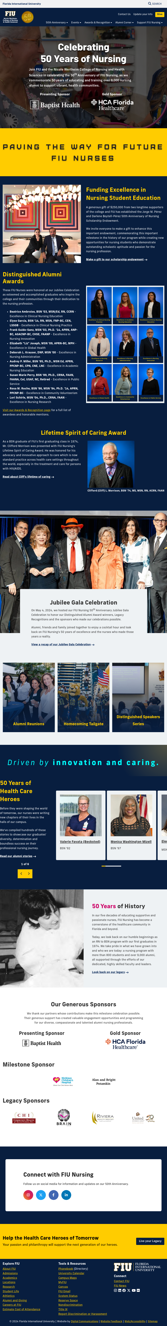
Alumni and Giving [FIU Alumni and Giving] (15, 1300)
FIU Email (64, 1291)
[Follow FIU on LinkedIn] (120, 1291)
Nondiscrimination (70, 1305)
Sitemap (153, 1321)
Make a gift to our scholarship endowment (115, 259)
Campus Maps (67, 1278)
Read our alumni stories (16, 856)
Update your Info (142, 14)
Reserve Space (68, 1300)
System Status (67, 1296)
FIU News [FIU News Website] (120, 1285)
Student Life (11, 1291)
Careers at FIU (12, 1305)
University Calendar (71, 1273)
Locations (9, 1282)
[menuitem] (57, 22)
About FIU (9, 1269)
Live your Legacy (150, 1241)
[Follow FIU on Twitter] (129, 1291)
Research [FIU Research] (9, 1287)
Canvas (63, 1287)
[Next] (28, 873)
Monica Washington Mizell (131, 842)
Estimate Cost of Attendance (21, 1309)
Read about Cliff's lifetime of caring (26, 476)
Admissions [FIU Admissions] (10, 1273)
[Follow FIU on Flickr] (139, 1291)
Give (159, 14)
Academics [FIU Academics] (10, 1278)
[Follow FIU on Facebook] (124, 1291)
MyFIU (62, 1282)
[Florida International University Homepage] (22, 4)
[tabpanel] (80, 825)
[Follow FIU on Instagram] (116, 1291)
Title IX (62, 1309)
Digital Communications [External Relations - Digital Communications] (84, 1321)
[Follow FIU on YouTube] (134, 1291)
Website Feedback (111, 1321)
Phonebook (65, 1269)
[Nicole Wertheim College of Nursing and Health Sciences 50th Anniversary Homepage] (18, 19)
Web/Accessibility (135, 1321)
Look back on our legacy (108, 972)
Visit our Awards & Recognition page (27, 410)
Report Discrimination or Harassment (82, 1314)
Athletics (9, 1296)
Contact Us (124, 14)
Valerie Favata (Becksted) (80, 842)
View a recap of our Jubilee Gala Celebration (61, 644)
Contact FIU (121, 1281)
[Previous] (21, 873)
